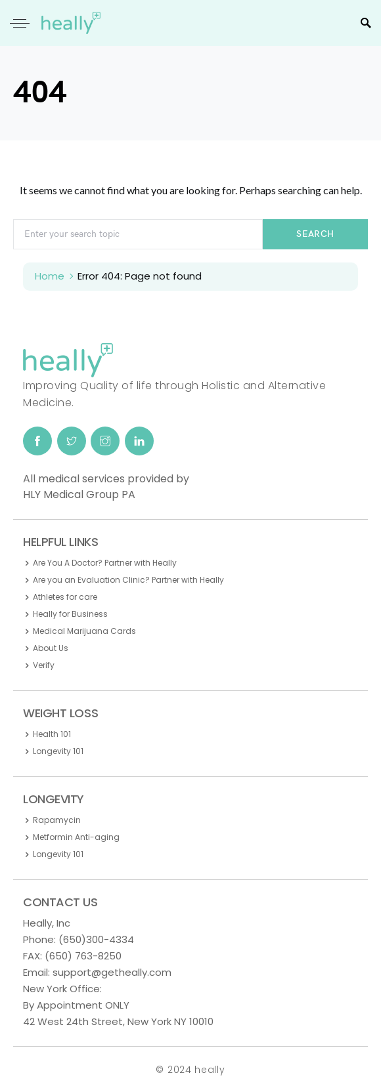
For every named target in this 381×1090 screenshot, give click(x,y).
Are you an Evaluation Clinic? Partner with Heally (128, 579)
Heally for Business (70, 613)
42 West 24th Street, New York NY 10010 (118, 1021)
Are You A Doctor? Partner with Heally (105, 562)
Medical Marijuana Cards (84, 631)
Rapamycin (57, 820)
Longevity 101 (58, 751)
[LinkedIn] (139, 441)
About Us (50, 648)
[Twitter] (71, 441)
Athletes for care (65, 596)
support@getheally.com (112, 972)
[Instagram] (105, 441)
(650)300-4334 (96, 939)
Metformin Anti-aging (76, 837)
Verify (44, 665)
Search (315, 234)
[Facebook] (37, 441)
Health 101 (52, 734)
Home (49, 276)
